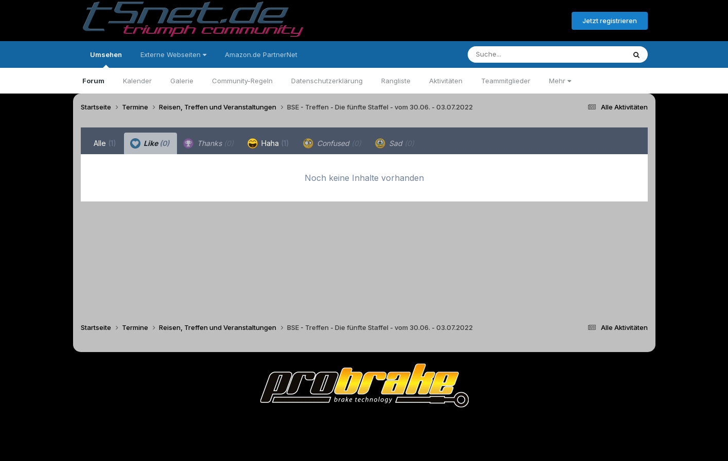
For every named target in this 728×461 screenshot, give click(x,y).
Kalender (137, 81)
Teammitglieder (505, 81)
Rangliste (396, 81)
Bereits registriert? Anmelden (507, 21)
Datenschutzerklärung (327, 81)
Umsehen (106, 59)
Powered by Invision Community (364, 446)
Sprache (265, 424)
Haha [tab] (268, 143)
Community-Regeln (242, 81)
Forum (93, 81)
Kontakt (429, 424)
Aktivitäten (446, 81)
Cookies (466, 424)
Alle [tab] (105, 143)
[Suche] (525, 54)
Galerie (181, 81)
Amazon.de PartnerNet (261, 54)
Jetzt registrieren (609, 20)
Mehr (560, 81)
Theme (308, 424)
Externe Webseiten (173, 54)
